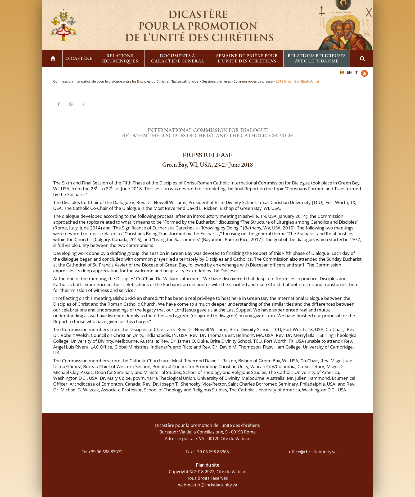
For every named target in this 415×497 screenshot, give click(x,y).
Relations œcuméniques (120, 58)
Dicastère (78, 58)
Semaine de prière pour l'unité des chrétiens (247, 58)
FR (342, 72)
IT (356, 72)
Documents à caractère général (177, 58)
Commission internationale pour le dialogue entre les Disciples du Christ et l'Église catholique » (127, 81)
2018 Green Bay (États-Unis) (297, 81)
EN (349, 72)
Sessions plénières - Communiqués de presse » (239, 81)
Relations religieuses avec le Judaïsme (317, 58)
